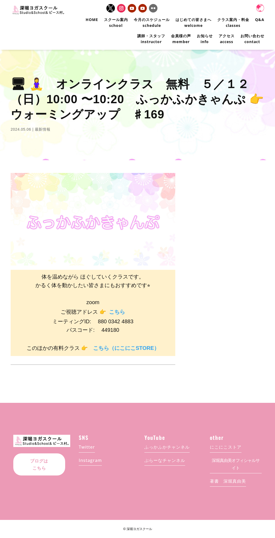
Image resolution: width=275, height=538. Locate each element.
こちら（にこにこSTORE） (126, 348)
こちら (117, 312)
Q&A (259, 19)
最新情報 (43, 129)
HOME (92, 19)
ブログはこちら (39, 464)
